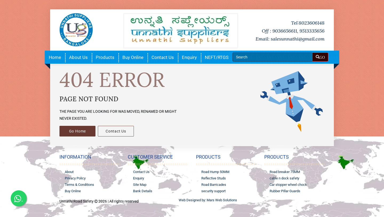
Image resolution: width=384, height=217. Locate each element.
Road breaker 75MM (285, 172)
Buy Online (132, 57)
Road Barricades (213, 185)
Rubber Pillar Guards (285, 191)
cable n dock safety (284, 178)
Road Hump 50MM (215, 172)
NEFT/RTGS (217, 57)
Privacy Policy (75, 178)
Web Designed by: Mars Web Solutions (208, 200)
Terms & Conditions (79, 185)
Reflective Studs (213, 178)
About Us (78, 57)
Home (55, 57)
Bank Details (142, 191)
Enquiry (189, 57)
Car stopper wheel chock (288, 185)
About (69, 172)
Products (105, 57)
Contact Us (162, 57)
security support (213, 191)
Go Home (77, 131)
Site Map (139, 185)
